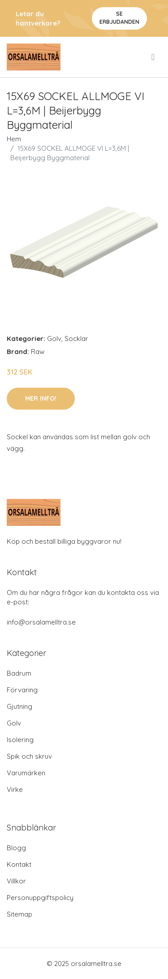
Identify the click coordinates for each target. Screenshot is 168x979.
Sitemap (19, 914)
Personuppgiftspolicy (40, 897)
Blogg (16, 848)
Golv (54, 338)
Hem (14, 139)
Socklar (76, 338)
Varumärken (26, 773)
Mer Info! (40, 398)
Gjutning (19, 706)
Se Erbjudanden (119, 17)
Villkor (16, 881)
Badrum (19, 673)
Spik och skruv (29, 756)
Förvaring (22, 690)
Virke (15, 789)
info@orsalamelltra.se (41, 622)
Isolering (20, 739)
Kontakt (19, 864)
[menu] (153, 57)
